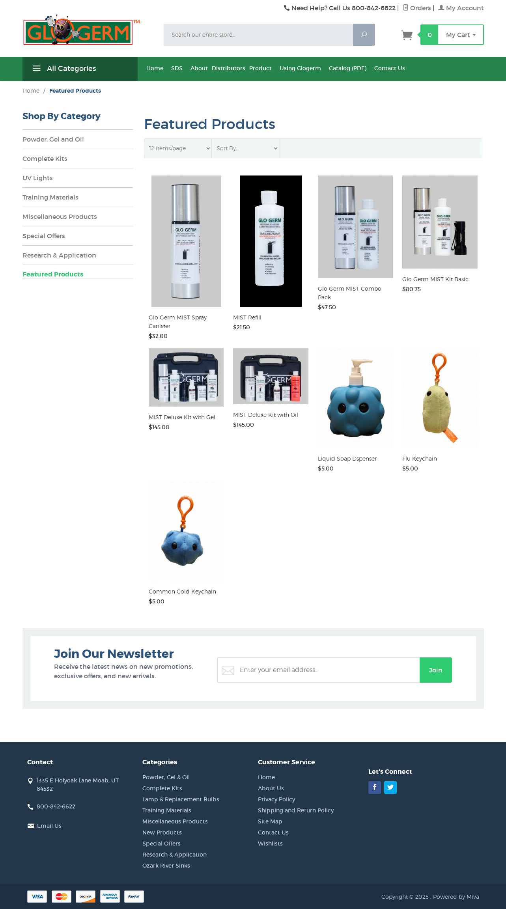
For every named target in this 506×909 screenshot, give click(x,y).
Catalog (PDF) (347, 68)
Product (260, 68)
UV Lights (37, 178)
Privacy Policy (276, 799)
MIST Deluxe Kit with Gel (182, 417)
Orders (417, 8)
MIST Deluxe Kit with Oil (265, 414)
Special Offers (43, 236)
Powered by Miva (456, 896)
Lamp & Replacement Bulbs (180, 799)
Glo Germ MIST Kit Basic (435, 279)
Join (436, 670)
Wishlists (270, 843)
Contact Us (389, 68)
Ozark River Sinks (166, 865)
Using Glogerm (300, 68)
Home (154, 68)
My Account (461, 8)
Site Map (270, 821)
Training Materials (50, 197)
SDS (177, 68)
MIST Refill (247, 317)
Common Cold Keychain (182, 591)
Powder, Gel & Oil (166, 777)
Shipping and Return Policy (296, 810)
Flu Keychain (419, 458)
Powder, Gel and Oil (53, 139)
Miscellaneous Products (59, 216)
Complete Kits (44, 158)
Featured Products (52, 274)
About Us (271, 788)
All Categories (63, 70)
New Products (162, 832)
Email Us (49, 825)
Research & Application (59, 255)
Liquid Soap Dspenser (347, 458)
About (199, 68)
